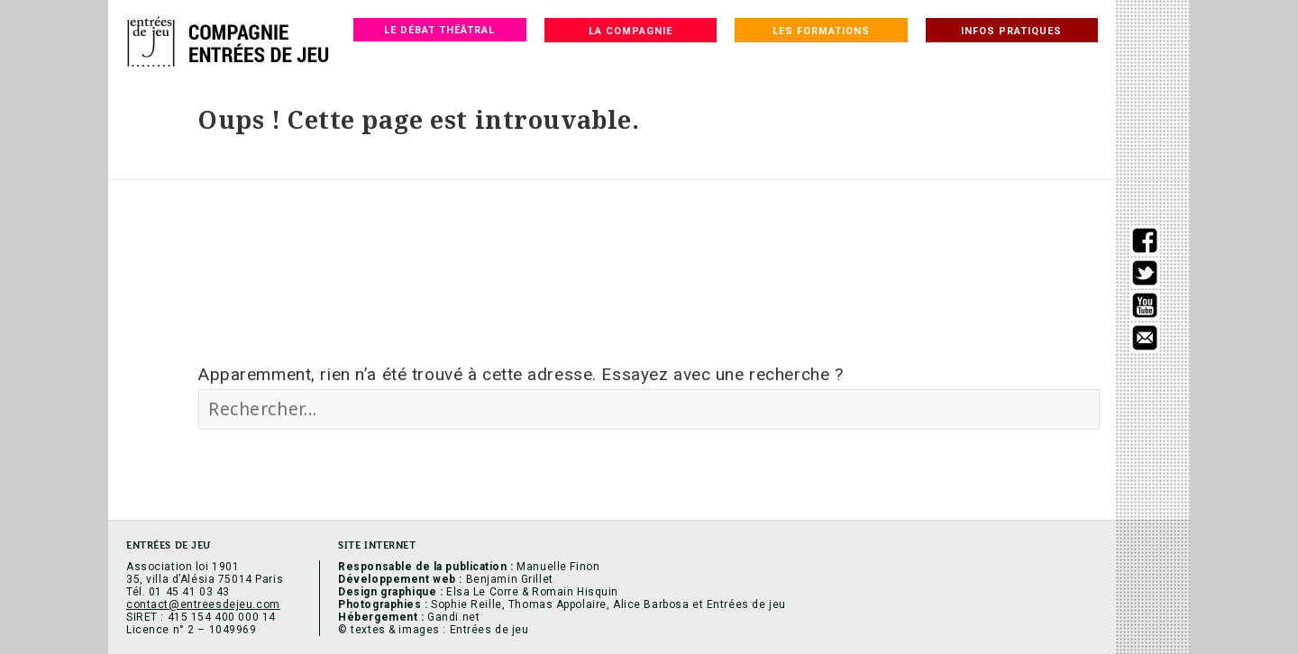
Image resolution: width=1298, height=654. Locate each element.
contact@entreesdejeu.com (203, 604)
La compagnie (630, 31)
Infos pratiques (1011, 31)
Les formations (821, 31)
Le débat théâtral (439, 30)
